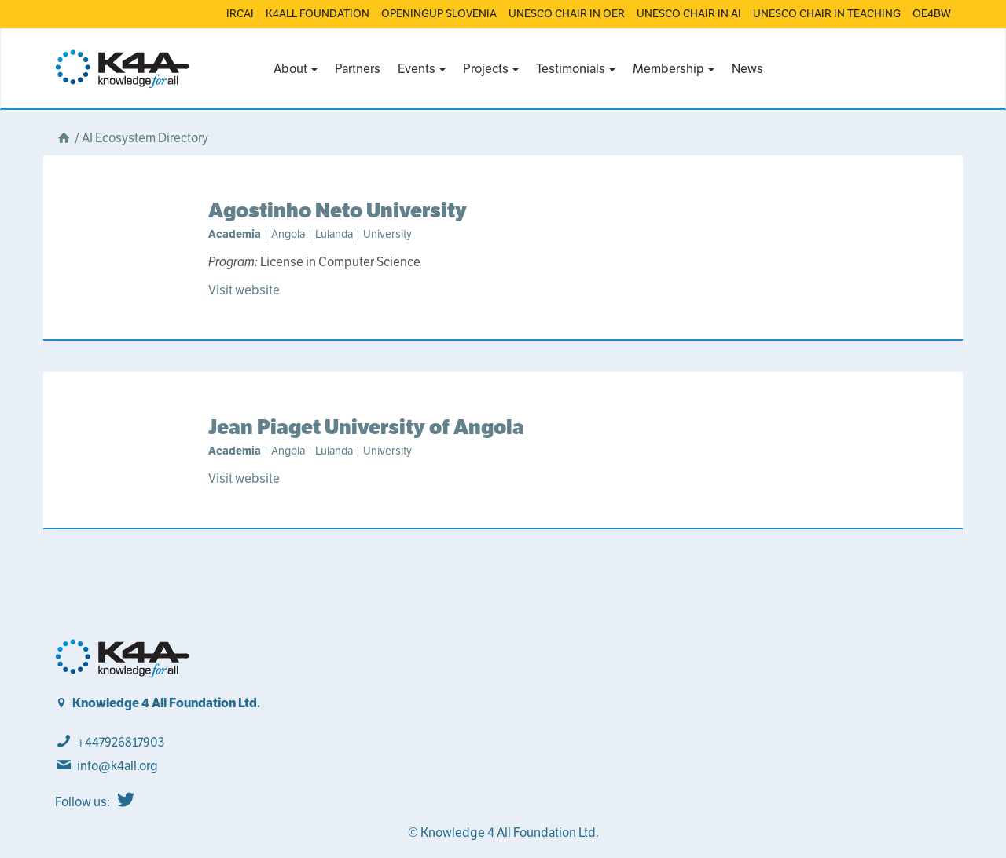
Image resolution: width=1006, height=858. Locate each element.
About (296, 68)
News (747, 68)
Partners (357, 68)
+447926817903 (120, 742)
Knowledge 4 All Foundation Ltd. (166, 703)
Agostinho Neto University (337, 210)
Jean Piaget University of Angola (366, 427)
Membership (673, 68)
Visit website (244, 290)
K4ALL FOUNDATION (317, 13)
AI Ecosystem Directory (145, 138)
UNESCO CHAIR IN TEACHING (827, 13)
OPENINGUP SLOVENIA (439, 13)
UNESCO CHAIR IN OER (567, 13)
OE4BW (931, 13)
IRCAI (240, 13)
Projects (491, 68)
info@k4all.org (117, 766)
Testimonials (575, 68)
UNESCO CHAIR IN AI (689, 13)
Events (422, 68)
